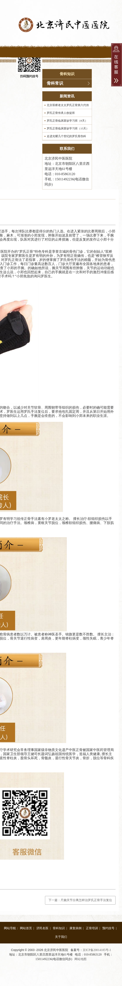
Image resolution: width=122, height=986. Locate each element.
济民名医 (42, 928)
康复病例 (75, 928)
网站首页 (26, 928)
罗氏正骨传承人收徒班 (61, 112)
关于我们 (61, 936)
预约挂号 (108, 928)
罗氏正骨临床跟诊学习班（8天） (67, 120)
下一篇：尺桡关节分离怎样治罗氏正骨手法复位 (80, 900)
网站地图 (80, 959)
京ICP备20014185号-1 (97, 950)
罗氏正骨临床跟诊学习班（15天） (68, 128)
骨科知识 (59, 928)
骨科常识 (55, 83)
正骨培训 (92, 928)
